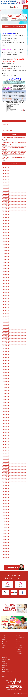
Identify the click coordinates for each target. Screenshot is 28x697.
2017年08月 (6, 253)
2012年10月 (6, 426)
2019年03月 (6, 197)
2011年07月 (6, 471)
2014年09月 (6, 357)
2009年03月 (6, 554)
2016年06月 (6, 295)
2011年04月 (6, 479)
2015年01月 (6, 345)
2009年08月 (6, 539)
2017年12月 (6, 241)
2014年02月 (6, 378)
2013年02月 (6, 414)
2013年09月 (6, 393)
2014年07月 (6, 363)
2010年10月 (6, 497)
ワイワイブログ (19, 647)
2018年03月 (6, 232)
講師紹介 (17, 639)
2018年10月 (6, 211)
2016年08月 (6, 289)
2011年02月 (6, 485)
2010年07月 (6, 506)
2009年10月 (6, 533)
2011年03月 (6, 482)
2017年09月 (6, 250)
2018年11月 (6, 209)
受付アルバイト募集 (6, 659)
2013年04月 (6, 408)
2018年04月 (6, 229)
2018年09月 (6, 214)
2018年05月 (6, 226)
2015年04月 (6, 337)
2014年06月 (6, 366)
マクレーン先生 (6, 68)
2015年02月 (6, 343)
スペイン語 (4, 643)
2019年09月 (6, 179)
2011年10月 (6, 462)
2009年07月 (6, 542)
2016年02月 (6, 307)
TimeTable (18, 641)
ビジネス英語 (4, 641)
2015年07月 (6, 328)
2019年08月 (6, 182)
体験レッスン (18, 635)
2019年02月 (6, 200)
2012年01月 (6, 453)
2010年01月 (6, 524)
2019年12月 (6, 170)
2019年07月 (6, 185)
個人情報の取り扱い (6, 669)
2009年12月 (6, 527)
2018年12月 (6, 206)
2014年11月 (6, 351)
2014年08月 (6, 360)
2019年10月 (6, 176)
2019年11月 (6, 173)
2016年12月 (6, 277)
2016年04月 (6, 301)
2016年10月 (6, 283)
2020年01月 (6, 167)
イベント (5, 127)
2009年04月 (6, 551)
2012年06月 (6, 438)
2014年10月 (6, 354)
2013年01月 (6, 417)
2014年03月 (6, 375)
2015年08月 (6, 325)
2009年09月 (6, 536)
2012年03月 (6, 447)
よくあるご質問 (19, 645)
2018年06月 (6, 223)
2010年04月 (6, 515)
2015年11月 (6, 316)
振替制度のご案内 (5, 661)
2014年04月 (6, 372)
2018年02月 (6, 235)
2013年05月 (6, 405)
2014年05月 (6, 369)
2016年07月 (6, 292)
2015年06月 (6, 331)
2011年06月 (6, 474)
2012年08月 (6, 432)
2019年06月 (6, 188)
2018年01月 (6, 238)
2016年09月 (6, 286)
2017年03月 (6, 268)
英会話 (3, 639)
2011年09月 (6, 465)
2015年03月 (6, 340)
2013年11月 (6, 387)
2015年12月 (6, 313)
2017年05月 (6, 262)
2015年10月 (6, 319)
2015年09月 (6, 322)
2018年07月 (6, 220)
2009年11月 (6, 530)
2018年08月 (6, 217)
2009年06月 (6, 545)
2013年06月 (6, 402)
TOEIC (3, 637)
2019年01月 (6, 203)
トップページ (4, 635)
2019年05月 (6, 191)
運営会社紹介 (4, 665)
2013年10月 (6, 390)
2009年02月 (6, 557)
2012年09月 (6, 429)
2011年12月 (6, 456)
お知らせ (5, 124)
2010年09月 (6, 500)
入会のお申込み (5, 657)
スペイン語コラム (19, 653)
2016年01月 (6, 310)
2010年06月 (6, 509)
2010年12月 (6, 491)
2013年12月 (6, 384)
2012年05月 (6, 441)
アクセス (17, 643)
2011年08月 (6, 468)
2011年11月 (6, 459)
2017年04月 (6, 265)
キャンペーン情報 (7, 130)
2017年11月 (6, 244)
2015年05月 (6, 334)
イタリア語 (4, 647)
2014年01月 (6, 381)
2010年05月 (6, 512)
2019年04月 (6, 194)
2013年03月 (6, 411)
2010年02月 (6, 521)
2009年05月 (6, 548)
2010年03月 (6, 518)
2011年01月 (6, 488)
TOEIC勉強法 (18, 649)
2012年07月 (6, 435)
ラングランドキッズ (20, 637)
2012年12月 (6, 420)
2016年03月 (6, 304)
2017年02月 (6, 271)
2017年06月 (6, 259)
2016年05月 (6, 298)
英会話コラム (18, 651)
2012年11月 (6, 423)
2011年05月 (6, 477)
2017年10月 (6, 247)
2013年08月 (6, 396)
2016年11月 (6, 280)
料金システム (4, 667)
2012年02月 (6, 450)
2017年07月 (6, 256)
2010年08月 (6, 503)
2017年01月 (6, 274)
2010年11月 (6, 494)
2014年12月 (6, 348)
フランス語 (4, 645)
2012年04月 (6, 444)
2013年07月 (6, 399)
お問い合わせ (4, 663)
